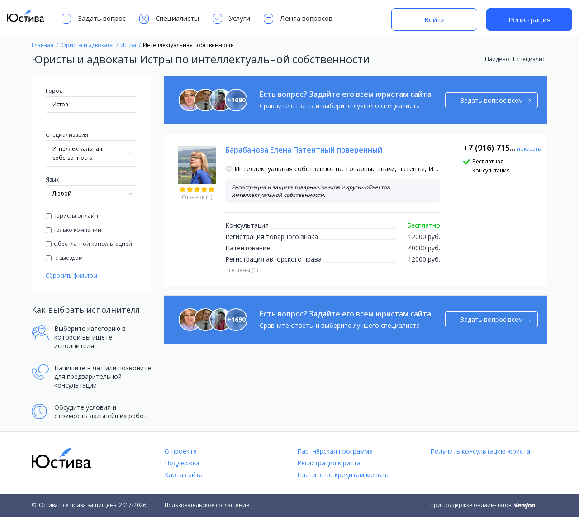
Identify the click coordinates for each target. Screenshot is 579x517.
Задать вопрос (94, 19)
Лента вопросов (298, 19)
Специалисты (169, 19)
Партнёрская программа (335, 451)
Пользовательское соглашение (207, 505)
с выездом (64, 258)
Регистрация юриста (329, 463)
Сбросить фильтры (71, 275)
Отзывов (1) (197, 197)
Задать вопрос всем (496, 100)
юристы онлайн (72, 216)
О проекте (181, 451)
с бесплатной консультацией (89, 244)
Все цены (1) (241, 270)
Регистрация (529, 19)
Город (54, 91)
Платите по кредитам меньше (343, 474)
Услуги (231, 19)
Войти (434, 19)
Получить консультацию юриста (480, 451)
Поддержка (182, 463)
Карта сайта (184, 474)
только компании (73, 230)
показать (529, 149)
